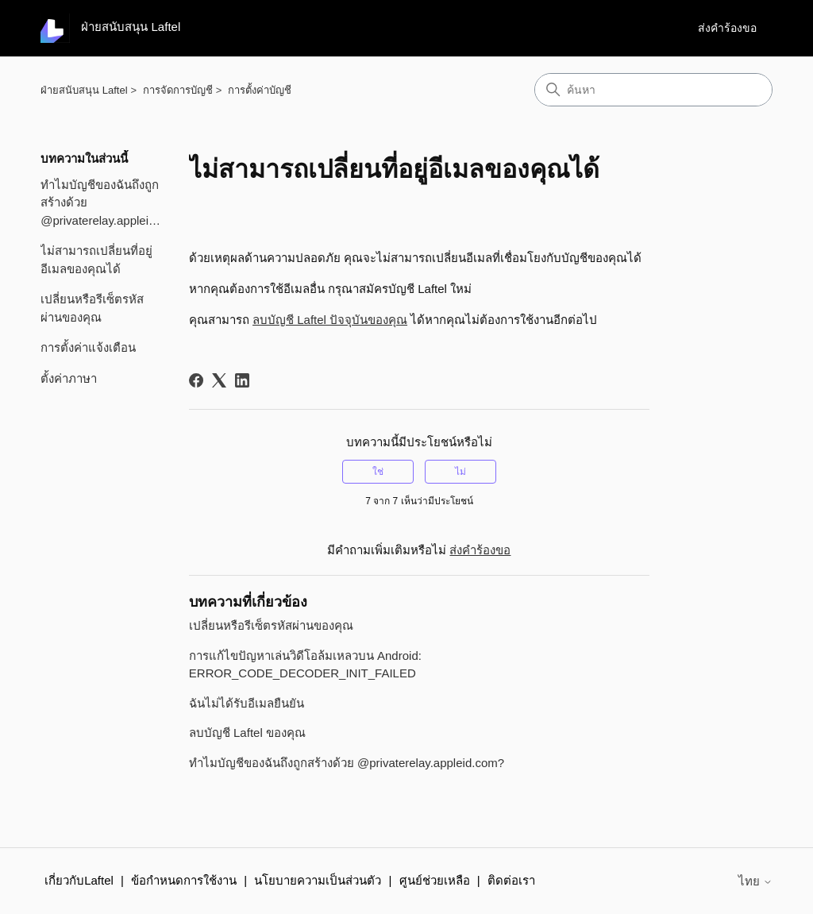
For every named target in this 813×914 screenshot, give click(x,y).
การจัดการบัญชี (178, 90)
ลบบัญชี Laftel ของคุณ (247, 732)
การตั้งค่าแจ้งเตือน (88, 347)
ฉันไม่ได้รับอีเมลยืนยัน (246, 703)
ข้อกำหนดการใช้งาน (184, 880)
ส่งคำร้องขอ (727, 27)
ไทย (755, 881)
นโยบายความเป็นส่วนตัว (317, 880)
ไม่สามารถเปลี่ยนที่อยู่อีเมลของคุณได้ (96, 260)
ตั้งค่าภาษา (68, 378)
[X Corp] (219, 380)
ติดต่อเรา (511, 880)
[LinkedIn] (242, 380)
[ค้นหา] (653, 90)
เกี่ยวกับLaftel (79, 880)
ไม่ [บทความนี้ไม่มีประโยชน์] (460, 471)
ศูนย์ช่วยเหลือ (434, 880)
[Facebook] (196, 380)
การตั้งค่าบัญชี (259, 90)
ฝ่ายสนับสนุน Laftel (83, 90)
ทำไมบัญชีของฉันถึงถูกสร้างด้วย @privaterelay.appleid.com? (102, 202)
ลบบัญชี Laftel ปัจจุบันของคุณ (329, 319)
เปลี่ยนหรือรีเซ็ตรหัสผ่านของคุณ (92, 308)
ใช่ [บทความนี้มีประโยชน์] (377, 471)
